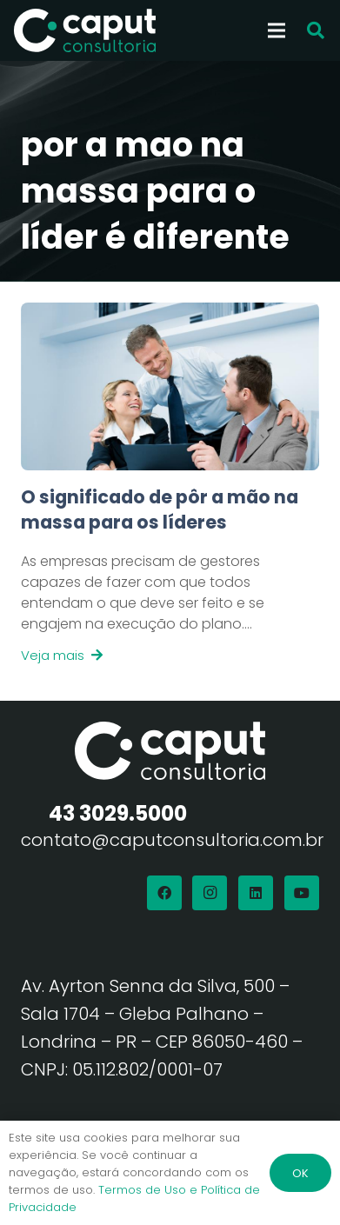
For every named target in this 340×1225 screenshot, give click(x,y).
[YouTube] (301, 892)
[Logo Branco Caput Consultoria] (85, 30)
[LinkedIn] (255, 892)
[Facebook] (164, 892)
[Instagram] (209, 892)
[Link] (170, 575)
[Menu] (277, 30)
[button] (316, 30)
